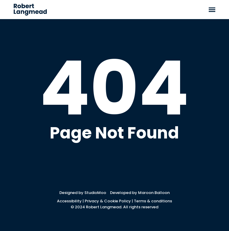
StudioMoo (95, 192)
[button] (212, 10)
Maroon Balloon (154, 192)
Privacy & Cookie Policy (108, 201)
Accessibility (69, 201)
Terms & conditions (153, 201)
